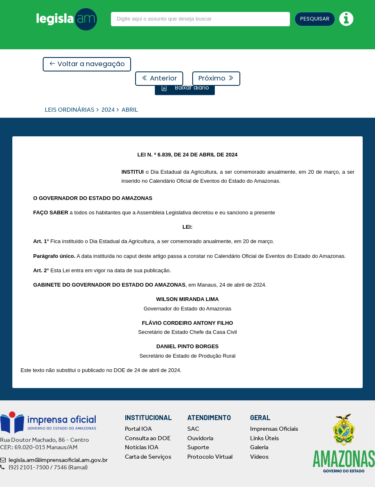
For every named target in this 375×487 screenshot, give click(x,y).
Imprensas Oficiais (274, 428)
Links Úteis (264, 438)
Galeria (259, 447)
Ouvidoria (200, 438)
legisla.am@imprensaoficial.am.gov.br (54, 460)
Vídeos (259, 456)
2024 (108, 109)
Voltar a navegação (87, 64)
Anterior (159, 78)
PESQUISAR (314, 19)
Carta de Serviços (148, 456)
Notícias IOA (142, 447)
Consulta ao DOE (147, 438)
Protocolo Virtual (209, 456)
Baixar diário (191, 87)
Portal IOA (138, 428)
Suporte (198, 447)
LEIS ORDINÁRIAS (69, 109)
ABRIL (130, 109)
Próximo (216, 78)
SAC (193, 428)
